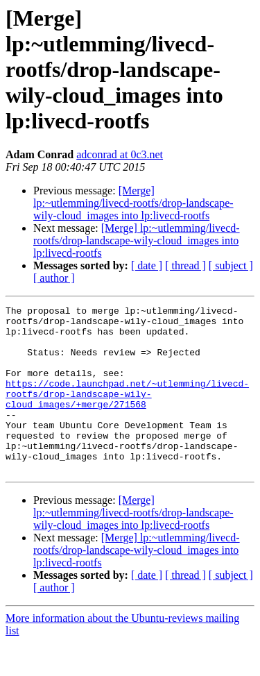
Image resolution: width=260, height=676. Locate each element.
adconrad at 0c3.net (119, 154)
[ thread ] (185, 265)
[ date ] (146, 265)
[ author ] (54, 278)
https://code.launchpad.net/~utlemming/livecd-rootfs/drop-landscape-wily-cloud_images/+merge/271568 (127, 412)
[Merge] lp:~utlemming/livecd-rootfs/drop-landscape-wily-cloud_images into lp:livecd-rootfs (133, 203)
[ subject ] (231, 265)
